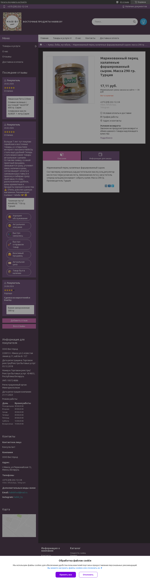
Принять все (66, 575)
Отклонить (88, 575)
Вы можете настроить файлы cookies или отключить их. (73, 568)
